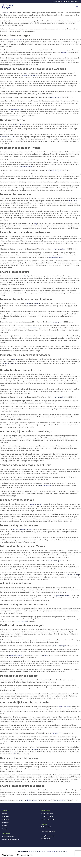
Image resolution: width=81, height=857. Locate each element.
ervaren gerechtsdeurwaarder (28, 800)
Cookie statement (35, 851)
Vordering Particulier (48, 819)
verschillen (44, 655)
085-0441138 (58, 1)
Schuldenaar (5, 819)
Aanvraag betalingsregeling (10, 839)
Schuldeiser (5, 816)
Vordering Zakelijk (47, 816)
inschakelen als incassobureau (21, 529)
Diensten (4, 813)
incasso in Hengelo (21, 621)
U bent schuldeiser (47, 813)
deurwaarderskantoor (56, 257)
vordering (64, 52)
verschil (14, 359)
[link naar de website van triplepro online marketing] (7, 856)
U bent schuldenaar (8, 836)
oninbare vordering (19, 124)
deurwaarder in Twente (7, 136)
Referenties (5, 822)
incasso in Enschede (14, 754)
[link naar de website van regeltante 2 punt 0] (24, 856)
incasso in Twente (35, 504)
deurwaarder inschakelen (29, 75)
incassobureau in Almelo (20, 276)
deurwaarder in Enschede (10, 363)
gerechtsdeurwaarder (25, 166)
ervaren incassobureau (15, 109)
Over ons (4, 825)
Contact (4, 829)
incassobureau (34, 328)
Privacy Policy (46, 851)
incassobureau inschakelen (11, 13)
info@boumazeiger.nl (72, 1)
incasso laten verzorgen (14, 39)
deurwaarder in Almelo (33, 303)
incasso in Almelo (64, 706)
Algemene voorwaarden (59, 851)
